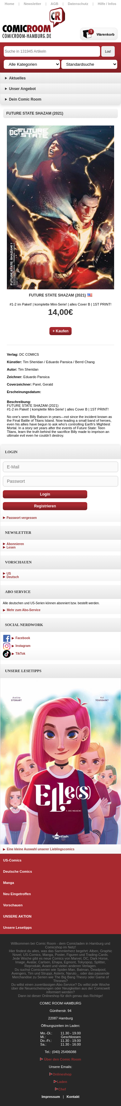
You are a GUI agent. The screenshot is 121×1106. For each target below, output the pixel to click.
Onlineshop (60, 1074)
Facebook (16, 638)
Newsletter (32, 4)
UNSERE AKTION (17, 916)
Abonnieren (15, 544)
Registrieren (45, 506)
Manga (8, 883)
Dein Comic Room (25, 99)
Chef (60, 1089)
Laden (60, 1082)
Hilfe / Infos (107, 4)
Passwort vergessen (22, 518)
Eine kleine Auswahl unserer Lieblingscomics (38, 849)
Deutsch (13, 577)
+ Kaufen (60, 331)
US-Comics (12, 860)
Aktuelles (17, 78)
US (9, 573)
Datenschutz (78, 4)
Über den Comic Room (60, 1059)
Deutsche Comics (17, 871)
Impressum (51, 1097)
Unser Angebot (22, 89)
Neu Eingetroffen (17, 894)
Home (9, 4)
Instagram (16, 646)
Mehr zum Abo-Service (21, 610)
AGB (54, 4)
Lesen (11, 547)
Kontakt (73, 1097)
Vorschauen (13, 905)
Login (45, 494)
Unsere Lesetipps (17, 927)
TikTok (14, 653)
